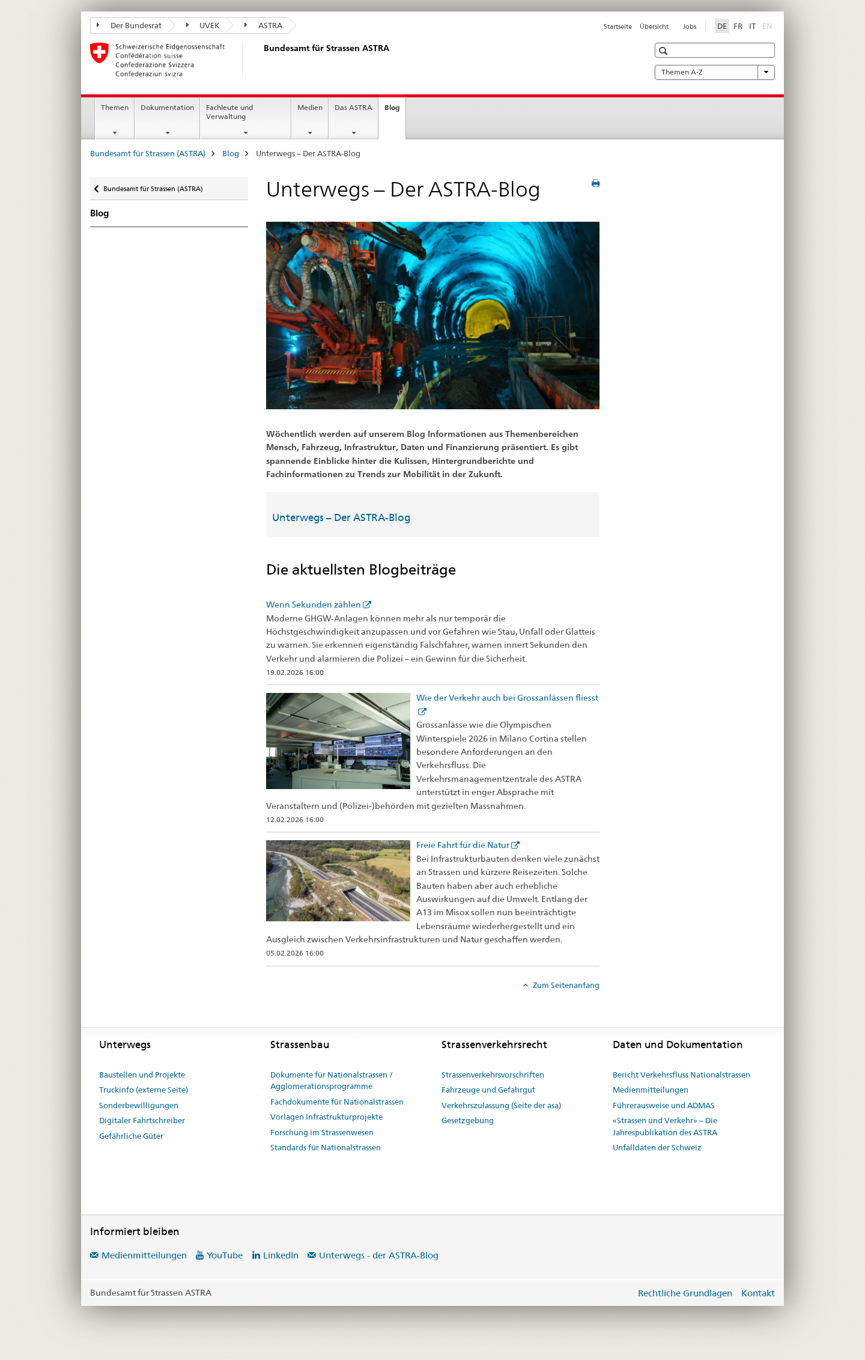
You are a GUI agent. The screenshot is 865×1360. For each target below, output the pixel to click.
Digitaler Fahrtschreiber (142, 1120)
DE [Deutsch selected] (722, 26)
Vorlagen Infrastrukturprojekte (326, 1116)
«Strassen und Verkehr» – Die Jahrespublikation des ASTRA (665, 1126)
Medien (310, 107)
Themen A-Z (714, 72)
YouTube (225, 1255)
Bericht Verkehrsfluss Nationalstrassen (681, 1074)
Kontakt (758, 1293)
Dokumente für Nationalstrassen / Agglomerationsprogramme (331, 1080)
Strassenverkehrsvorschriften (493, 1074)
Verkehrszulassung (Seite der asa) (501, 1105)
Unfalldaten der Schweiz (657, 1147)
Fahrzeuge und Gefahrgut (488, 1089)
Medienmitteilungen (650, 1089)
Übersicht (654, 26)
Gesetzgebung (468, 1120)
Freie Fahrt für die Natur (462, 845)
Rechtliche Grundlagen (685, 1293)
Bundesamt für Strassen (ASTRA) (147, 153)
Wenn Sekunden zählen (313, 604)
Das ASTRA (353, 107)
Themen (115, 107)
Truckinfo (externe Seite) (143, 1089)
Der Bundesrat (129, 25)
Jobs (689, 26)
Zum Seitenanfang (565, 985)
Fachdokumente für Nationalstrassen (337, 1101)
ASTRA (263, 25)
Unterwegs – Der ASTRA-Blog (341, 517)
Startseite (618, 26)
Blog (394, 111)
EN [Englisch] (768, 25)
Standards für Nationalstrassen (325, 1147)
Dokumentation (167, 107)
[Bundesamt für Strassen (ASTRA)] (261, 59)
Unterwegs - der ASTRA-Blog (379, 1255)
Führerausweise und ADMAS (664, 1105)
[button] (665, 50)
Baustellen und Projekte (142, 1074)
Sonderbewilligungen (138, 1105)
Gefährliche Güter (131, 1136)
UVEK (203, 25)
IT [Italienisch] (752, 26)
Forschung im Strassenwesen (322, 1132)
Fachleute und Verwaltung (229, 112)
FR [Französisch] (737, 26)
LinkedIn (281, 1255)
